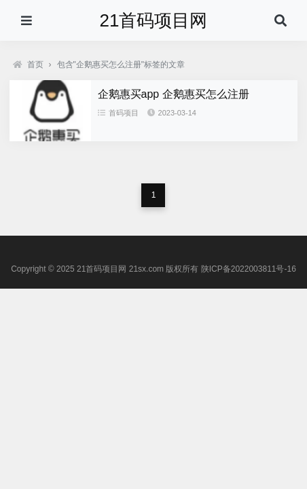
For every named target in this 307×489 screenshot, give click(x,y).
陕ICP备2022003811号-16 (248, 269)
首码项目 (118, 113)
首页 (28, 64)
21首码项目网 (154, 20)
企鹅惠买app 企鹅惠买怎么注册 (173, 94)
